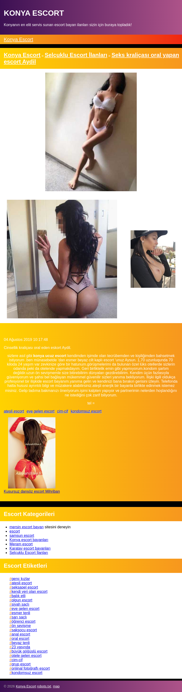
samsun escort (21, 536)
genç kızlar (21, 579)
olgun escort (22, 600)
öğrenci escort (24, 621)
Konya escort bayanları (28, 540)
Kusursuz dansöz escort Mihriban (32, 491)
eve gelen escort (41, 411)
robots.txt (44, 686)
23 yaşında (21, 647)
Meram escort (21, 544)
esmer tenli (21, 613)
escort (14, 531)
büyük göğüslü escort (29, 651)
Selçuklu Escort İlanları (28, 553)
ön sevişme (21, 626)
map (56, 686)
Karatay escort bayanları (29, 548)
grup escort (21, 664)
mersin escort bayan (26, 527)
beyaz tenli (21, 643)
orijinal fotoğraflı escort (31, 668)
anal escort (21, 634)
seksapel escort (25, 587)
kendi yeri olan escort (29, 592)
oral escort (20, 638)
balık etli (19, 596)
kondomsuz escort (86, 411)
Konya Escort (18, 39)
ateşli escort (14, 411)
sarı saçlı (19, 617)
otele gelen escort (26, 656)
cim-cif (62, 411)
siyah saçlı (20, 604)
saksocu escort (24, 630)
